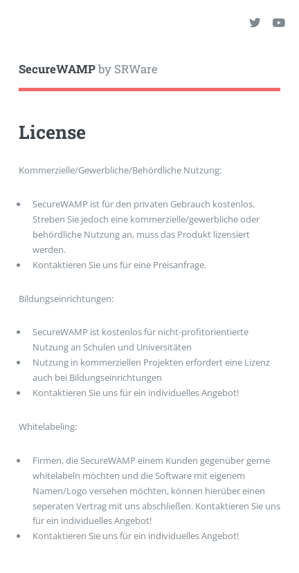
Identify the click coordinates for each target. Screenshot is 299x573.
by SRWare (88, 69)
